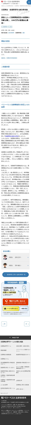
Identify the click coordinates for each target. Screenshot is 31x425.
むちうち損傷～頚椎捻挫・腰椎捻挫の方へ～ (23, 367)
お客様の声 (19, 380)
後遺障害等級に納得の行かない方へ (8, 371)
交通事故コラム (5, 359)
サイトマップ (4, 393)
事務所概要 (3, 350)
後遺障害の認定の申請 (12, 136)
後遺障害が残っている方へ (8, 367)
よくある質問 (4, 384)
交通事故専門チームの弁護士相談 (12, 342)
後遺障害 (5, 26)
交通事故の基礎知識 (6, 354)
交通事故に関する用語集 (22, 384)
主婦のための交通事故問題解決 (23, 371)
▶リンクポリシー (17, 407)
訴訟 (11, 26)
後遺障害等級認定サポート (23, 354)
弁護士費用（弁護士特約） (23, 346)
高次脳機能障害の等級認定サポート (8, 363)
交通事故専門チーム (6, 346)
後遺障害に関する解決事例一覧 (16, 274)
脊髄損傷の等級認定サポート (23, 363)
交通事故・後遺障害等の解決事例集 (8, 380)
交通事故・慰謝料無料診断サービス (8, 376)
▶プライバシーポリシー (6, 407)
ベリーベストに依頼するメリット (23, 350)
